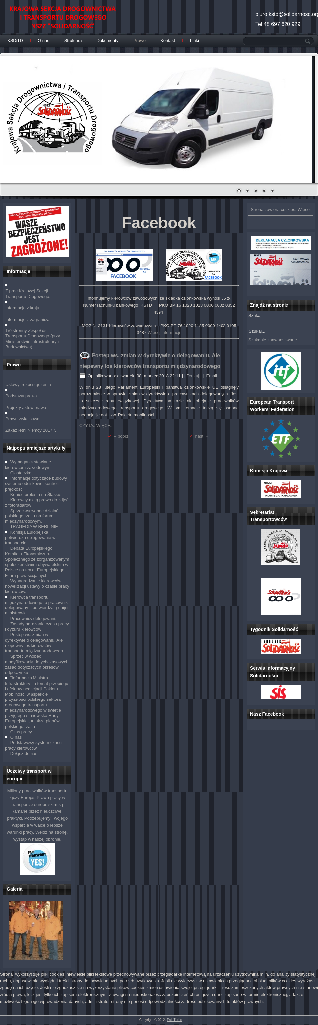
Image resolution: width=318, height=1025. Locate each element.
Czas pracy (21, 731)
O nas (43, 40)
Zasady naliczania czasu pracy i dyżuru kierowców (37, 626)
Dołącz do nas (23, 753)
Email (211, 375)
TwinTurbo (174, 1020)
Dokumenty (107, 40)
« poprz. (122, 436)
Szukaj (254, 315)
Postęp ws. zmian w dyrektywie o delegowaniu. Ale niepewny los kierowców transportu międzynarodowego (34, 642)
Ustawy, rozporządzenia (28, 384)
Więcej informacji (164, 332)
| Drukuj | (193, 375)
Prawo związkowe (22, 418)
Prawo (139, 40)
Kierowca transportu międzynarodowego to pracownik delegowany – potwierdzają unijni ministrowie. (36, 605)
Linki (194, 40)
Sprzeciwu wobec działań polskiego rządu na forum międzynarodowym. (32, 516)
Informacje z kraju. (22, 307)
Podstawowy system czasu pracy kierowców (33, 745)
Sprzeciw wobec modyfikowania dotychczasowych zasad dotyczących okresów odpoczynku (36, 664)
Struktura (73, 40)
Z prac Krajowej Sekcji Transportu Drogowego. (27, 293)
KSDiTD (15, 40)
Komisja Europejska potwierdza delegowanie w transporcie (30, 538)
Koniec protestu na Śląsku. (36, 494)
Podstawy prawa (21, 395)
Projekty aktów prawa (25, 407)
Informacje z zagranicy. (27, 319)
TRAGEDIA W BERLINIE (34, 526)
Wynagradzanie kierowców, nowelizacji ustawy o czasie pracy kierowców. (37, 586)
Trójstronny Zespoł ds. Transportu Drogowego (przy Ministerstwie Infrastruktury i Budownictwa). (32, 338)
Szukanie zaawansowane (272, 339)
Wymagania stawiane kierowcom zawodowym (28, 464)
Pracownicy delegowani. (33, 618)
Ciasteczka (21, 472)
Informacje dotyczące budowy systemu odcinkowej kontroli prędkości (36, 484)
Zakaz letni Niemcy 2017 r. (30, 430)
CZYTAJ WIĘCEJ (96, 425)
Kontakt (167, 40)
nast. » (201, 436)
